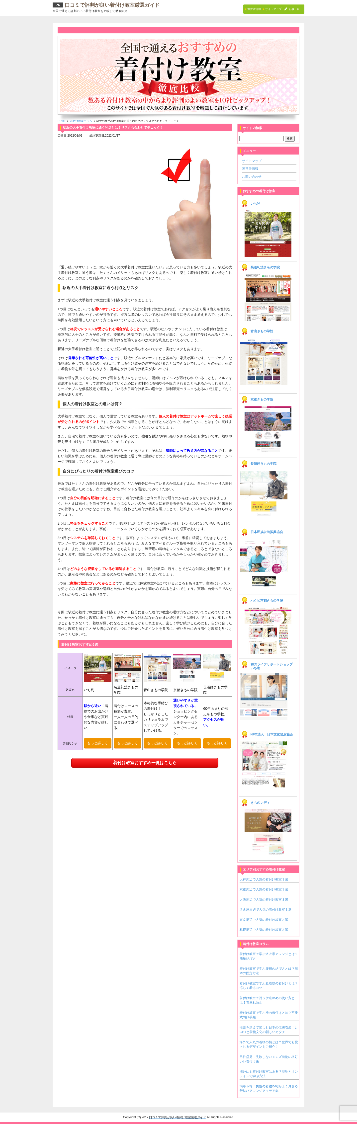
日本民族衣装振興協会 (267, 532)
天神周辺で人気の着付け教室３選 (264, 879)
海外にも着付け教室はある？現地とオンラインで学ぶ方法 (269, 1074)
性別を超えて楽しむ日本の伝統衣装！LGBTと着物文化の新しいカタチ (268, 1030)
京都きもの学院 (262, 399)
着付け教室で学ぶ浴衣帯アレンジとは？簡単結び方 (269, 956)
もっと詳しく (97, 743)
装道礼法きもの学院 (265, 267)
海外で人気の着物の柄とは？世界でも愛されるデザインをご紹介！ (269, 1044)
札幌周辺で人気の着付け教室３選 (264, 930)
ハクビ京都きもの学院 (267, 600)
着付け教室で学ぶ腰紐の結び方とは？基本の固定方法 (269, 971)
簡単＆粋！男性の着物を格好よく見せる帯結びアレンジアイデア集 (269, 1088)
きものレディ (260, 802)
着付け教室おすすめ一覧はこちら (145, 762)
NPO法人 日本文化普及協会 (272, 734)
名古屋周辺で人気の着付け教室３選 (265, 909)
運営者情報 (250, 168)
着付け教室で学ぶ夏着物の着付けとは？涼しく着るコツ (269, 985)
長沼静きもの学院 (263, 464)
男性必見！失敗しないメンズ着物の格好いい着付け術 (269, 1059)
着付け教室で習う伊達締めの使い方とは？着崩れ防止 (267, 1000)
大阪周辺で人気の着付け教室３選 (264, 899)
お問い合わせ (252, 176)
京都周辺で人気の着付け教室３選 (264, 889)
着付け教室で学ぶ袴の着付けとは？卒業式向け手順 (269, 1015)
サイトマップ (252, 161)
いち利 (255, 203)
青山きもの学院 (262, 331)
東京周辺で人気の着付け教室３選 (264, 920)
